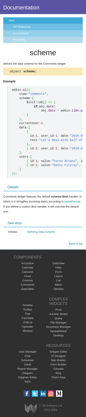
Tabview (58, 289)
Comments (27, 285)
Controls (27, 281)
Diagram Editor (27, 378)
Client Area (58, 378)
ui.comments (21, 33)
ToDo (27, 382)
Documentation (21, 7)
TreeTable (28, 318)
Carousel (27, 272)
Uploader (27, 327)
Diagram (27, 373)
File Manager (58, 323)
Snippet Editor (58, 352)
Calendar (27, 268)
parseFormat (72, 202)
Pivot (58, 310)
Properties (19, 39)
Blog (58, 373)
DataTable (27, 289)
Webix (31, 409)
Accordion (27, 264)
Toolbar (27, 310)
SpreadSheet (58, 331)
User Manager (27, 352)
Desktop (58, 336)
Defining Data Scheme (41, 232)
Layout (58, 276)
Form (58, 272)
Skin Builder (58, 360)
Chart (27, 276)
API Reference (22, 26)
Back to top (76, 244)
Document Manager (58, 327)
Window (27, 331)
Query (58, 319)
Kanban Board (58, 314)
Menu (58, 285)
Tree (27, 314)
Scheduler (27, 360)
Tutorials (58, 369)
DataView (58, 264)
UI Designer (58, 356)
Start (11, 20)
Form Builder (58, 365)
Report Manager (27, 369)
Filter (58, 268)
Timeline (27, 305)
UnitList (27, 323)
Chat (27, 356)
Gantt (27, 365)
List (58, 281)
